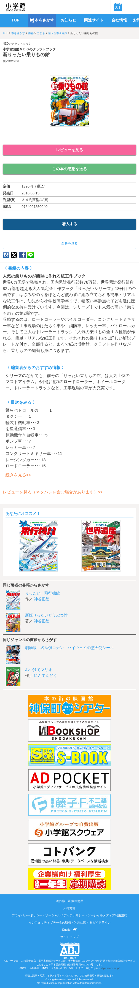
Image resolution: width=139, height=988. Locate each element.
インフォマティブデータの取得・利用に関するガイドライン (70, 922)
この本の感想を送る (69, 169)
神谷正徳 (13, 61)
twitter (14, 255)
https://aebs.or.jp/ (110, 968)
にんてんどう (45, 675)
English (69, 929)
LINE (30, 255)
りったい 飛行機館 (42, 593)
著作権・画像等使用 (69, 901)
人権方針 (69, 908)
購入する (69, 224)
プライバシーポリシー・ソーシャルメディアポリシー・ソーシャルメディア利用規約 (69, 915)
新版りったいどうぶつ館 (46, 615)
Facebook (22, 255)
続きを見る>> (18, 475)
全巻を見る (69, 243)
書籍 (31, 33)
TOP (5, 33)
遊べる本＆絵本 (57, 33)
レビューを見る (69, 150)
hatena (6, 255)
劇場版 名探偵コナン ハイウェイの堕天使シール (69, 647)
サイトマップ (69, 936)
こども (41, 33)
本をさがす (18, 33)
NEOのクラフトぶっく (17, 43)
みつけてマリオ (38, 669)
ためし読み (69, 135)
